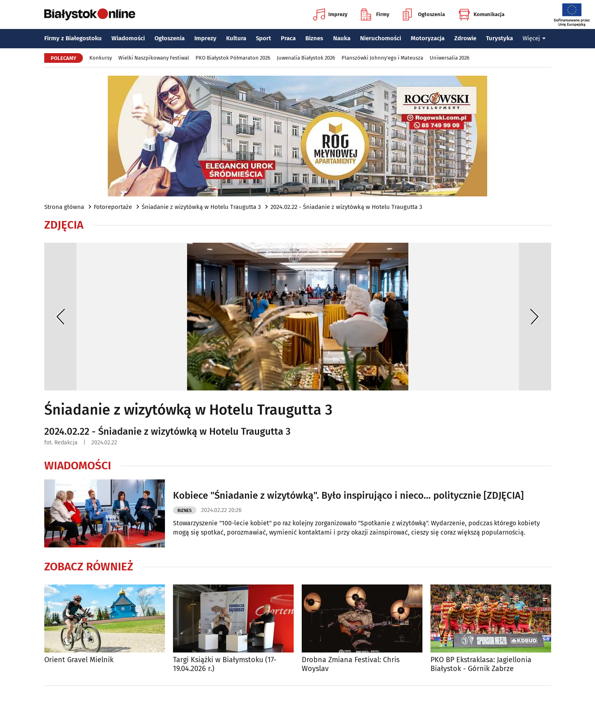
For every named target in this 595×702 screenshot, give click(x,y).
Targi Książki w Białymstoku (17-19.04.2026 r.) (224, 664)
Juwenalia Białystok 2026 (306, 57)
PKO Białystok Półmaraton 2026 (233, 57)
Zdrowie (465, 38)
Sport (263, 38)
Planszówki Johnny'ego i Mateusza (382, 57)
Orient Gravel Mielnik (78, 660)
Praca (288, 38)
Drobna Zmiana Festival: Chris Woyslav (350, 664)
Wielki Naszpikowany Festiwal (153, 57)
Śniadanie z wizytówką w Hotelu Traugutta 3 (201, 207)
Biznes (314, 38)
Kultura (236, 38)
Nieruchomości (380, 38)
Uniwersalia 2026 (449, 57)
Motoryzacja (428, 38)
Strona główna (64, 207)
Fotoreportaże (113, 207)
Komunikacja (481, 14)
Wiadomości (128, 38)
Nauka (341, 38)
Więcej (534, 38)
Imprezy (330, 14)
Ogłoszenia (424, 14)
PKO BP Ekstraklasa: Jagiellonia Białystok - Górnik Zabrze (480, 664)
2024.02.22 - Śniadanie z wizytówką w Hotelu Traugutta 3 (346, 207)
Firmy (375, 14)
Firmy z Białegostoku (73, 38)
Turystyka (499, 38)
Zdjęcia (63, 225)
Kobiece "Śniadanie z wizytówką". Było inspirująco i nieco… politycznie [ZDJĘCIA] (348, 495)
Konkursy (100, 57)
